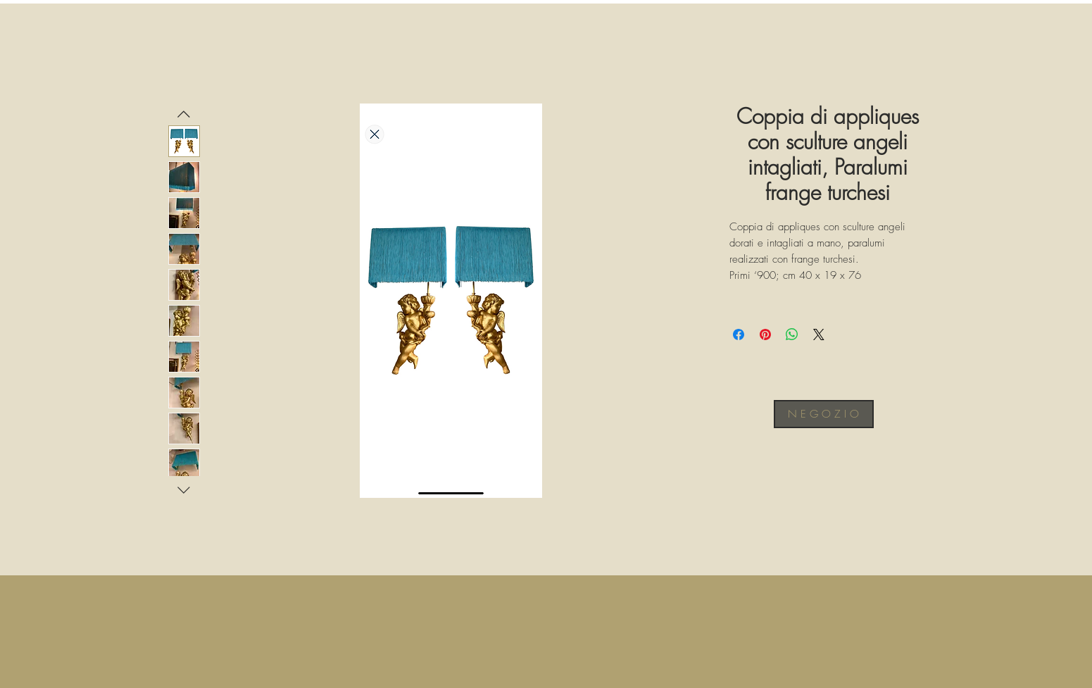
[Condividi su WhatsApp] (792, 334)
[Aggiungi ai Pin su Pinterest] (765, 334)
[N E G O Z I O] (824, 414)
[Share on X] (818, 334)
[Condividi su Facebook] (738, 334)
